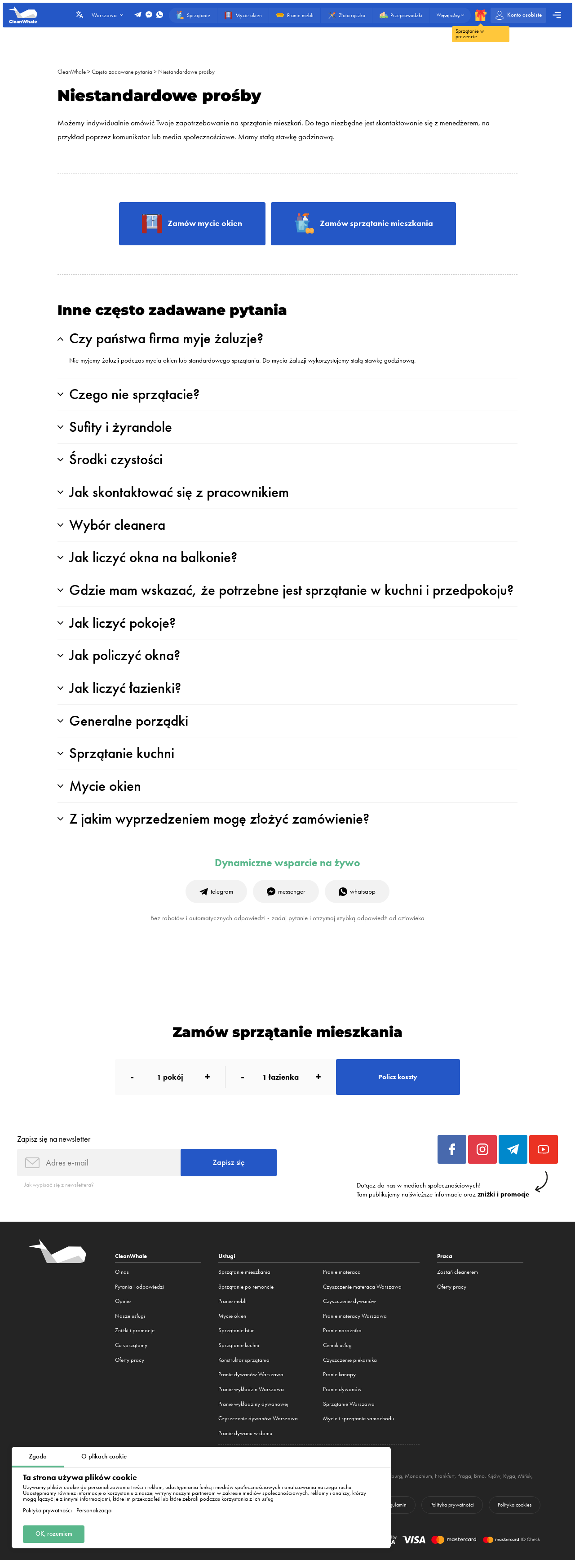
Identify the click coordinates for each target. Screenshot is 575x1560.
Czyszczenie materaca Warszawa (362, 1286)
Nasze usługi (130, 1315)
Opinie (123, 1301)
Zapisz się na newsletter (53, 1138)
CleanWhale (72, 71)
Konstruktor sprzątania (244, 1359)
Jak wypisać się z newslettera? (59, 1184)
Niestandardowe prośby (186, 71)
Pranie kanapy (339, 1374)
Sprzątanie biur (236, 1330)
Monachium (418, 1475)
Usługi (226, 1256)
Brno (479, 1475)
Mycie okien (232, 1315)
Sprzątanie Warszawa (349, 1403)
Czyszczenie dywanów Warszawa (258, 1418)
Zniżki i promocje (135, 1330)
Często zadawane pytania (122, 71)
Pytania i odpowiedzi (139, 1286)
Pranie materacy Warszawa (355, 1315)
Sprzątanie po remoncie (246, 1286)
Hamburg (391, 1475)
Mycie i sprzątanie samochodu (358, 1418)
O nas (122, 1271)
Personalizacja (93, 1510)
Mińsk (524, 1475)
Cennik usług (337, 1345)
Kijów (493, 1475)
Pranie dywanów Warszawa (250, 1374)
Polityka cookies (514, 1505)
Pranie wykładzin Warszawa (251, 1389)
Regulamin (395, 1505)
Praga (464, 1475)
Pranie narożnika (342, 1330)
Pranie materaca (342, 1271)
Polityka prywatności (47, 1510)
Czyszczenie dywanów (349, 1301)
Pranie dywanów (342, 1389)
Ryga (509, 1475)
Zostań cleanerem (457, 1271)
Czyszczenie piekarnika (350, 1359)
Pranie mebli (232, 1301)
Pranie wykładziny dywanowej (253, 1403)
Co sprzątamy (131, 1345)
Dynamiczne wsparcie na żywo (287, 863)
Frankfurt (445, 1475)
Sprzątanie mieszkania (244, 1271)
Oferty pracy (129, 1359)
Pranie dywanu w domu (245, 1433)
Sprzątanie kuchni (238, 1345)
